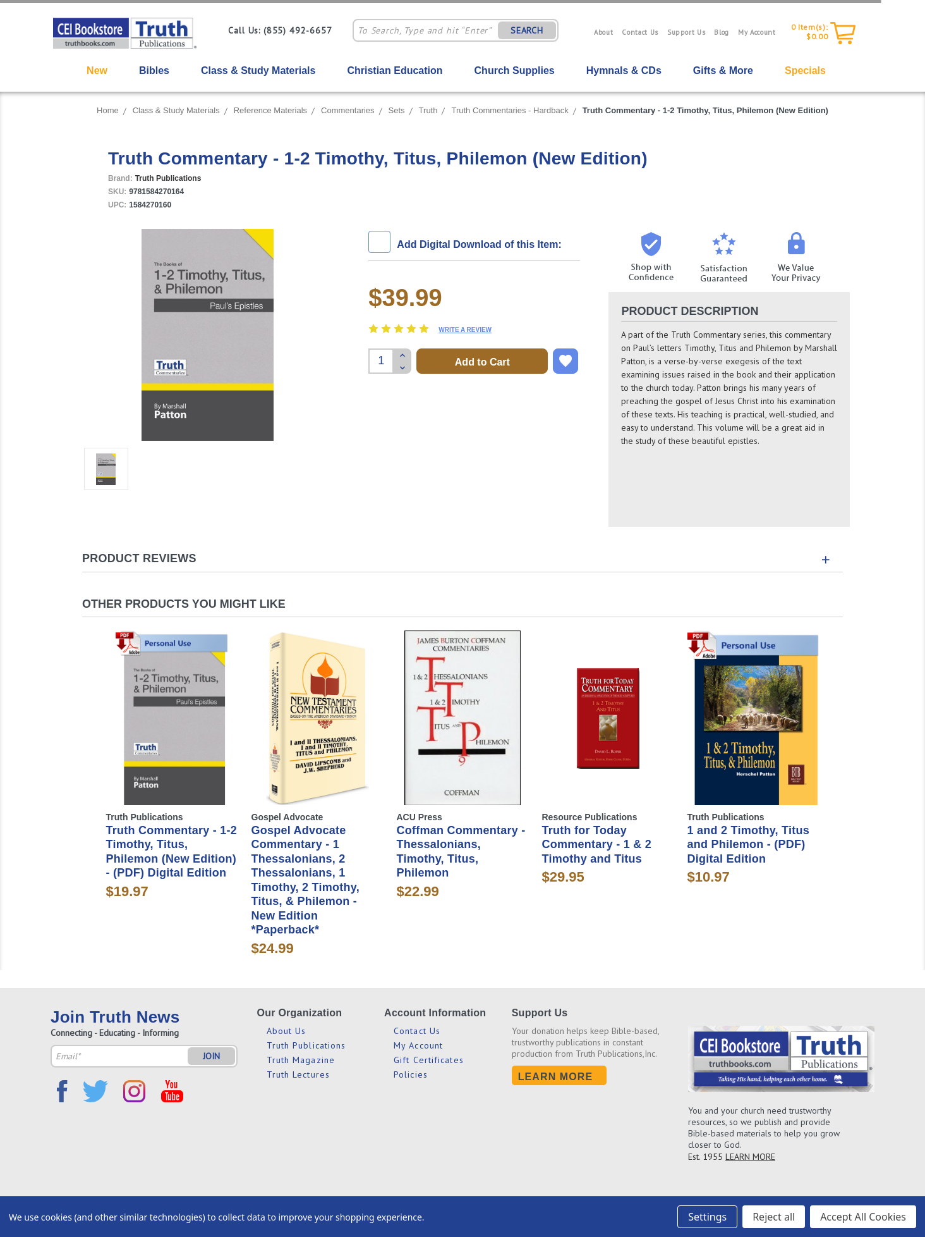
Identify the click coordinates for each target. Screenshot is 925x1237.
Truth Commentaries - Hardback (509, 110)
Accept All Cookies (863, 1217)
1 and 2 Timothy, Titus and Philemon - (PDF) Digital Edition (748, 844)
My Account (757, 32)
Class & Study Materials (258, 70)
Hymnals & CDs (624, 70)
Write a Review (465, 329)
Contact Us (640, 32)
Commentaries (348, 110)
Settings (707, 1217)
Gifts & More (723, 70)
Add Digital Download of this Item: (479, 244)
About (603, 32)
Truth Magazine (301, 1060)
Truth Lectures (298, 1074)
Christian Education (394, 70)
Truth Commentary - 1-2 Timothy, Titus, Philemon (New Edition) (705, 110)
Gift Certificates (429, 1060)
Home (108, 110)
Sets (397, 110)
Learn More (555, 1076)
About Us (286, 1031)
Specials (805, 70)
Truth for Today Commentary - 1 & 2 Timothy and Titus (597, 844)
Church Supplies (515, 70)
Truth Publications (306, 1045)
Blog (721, 32)
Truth (428, 110)
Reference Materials (270, 110)
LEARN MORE (750, 1156)
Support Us (686, 32)
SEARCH (527, 30)
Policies (411, 1074)
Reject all (774, 1217)
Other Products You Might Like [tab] (184, 604)
